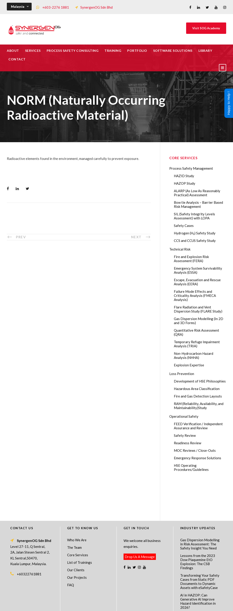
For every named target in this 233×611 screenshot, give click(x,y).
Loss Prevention (181, 374)
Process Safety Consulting (73, 50)
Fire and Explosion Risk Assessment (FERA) (191, 259)
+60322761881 (29, 537)
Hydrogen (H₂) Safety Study (194, 233)
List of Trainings (79, 526)
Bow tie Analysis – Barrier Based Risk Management (198, 204)
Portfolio (137, 50)
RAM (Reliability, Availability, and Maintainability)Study (198, 406)
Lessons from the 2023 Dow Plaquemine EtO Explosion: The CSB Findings (197, 525)
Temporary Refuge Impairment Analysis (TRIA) (197, 344)
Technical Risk (179, 249)
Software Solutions (172, 50)
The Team (74, 511)
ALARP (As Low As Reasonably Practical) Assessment (197, 193)
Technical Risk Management (152, 604)
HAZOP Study (184, 183)
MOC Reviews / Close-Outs (195, 450)
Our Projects (77, 541)
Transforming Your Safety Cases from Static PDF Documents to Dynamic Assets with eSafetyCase (199, 544)
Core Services (77, 518)
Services (33, 50)
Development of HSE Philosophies (200, 381)
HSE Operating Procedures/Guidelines (191, 467)
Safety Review (185, 435)
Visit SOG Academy (206, 28)
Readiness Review (187, 443)
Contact (17, 59)
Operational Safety (183, 416)
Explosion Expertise (189, 365)
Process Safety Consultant (117, 604)
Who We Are (76, 503)
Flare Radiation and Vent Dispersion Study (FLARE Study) (198, 309)
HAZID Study (184, 176)
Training (112, 50)
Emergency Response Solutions (197, 458)
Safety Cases (184, 226)
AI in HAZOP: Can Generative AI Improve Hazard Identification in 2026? (198, 564)
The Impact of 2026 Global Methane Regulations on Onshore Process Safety (200, 582)
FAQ (70, 548)
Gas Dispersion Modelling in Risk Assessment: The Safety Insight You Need (200, 507)
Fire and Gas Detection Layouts (198, 396)
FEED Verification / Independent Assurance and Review (198, 426)
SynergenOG (114, 600)
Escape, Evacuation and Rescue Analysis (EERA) (197, 282)
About (13, 50)
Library (205, 50)
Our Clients (75, 533)
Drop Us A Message (140, 520)
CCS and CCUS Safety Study (195, 240)
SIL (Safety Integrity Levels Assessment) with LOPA (194, 216)
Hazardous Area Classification (197, 389)
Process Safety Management (191, 168)
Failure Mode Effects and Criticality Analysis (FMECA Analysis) (195, 295)
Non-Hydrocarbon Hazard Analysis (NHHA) (193, 355)
